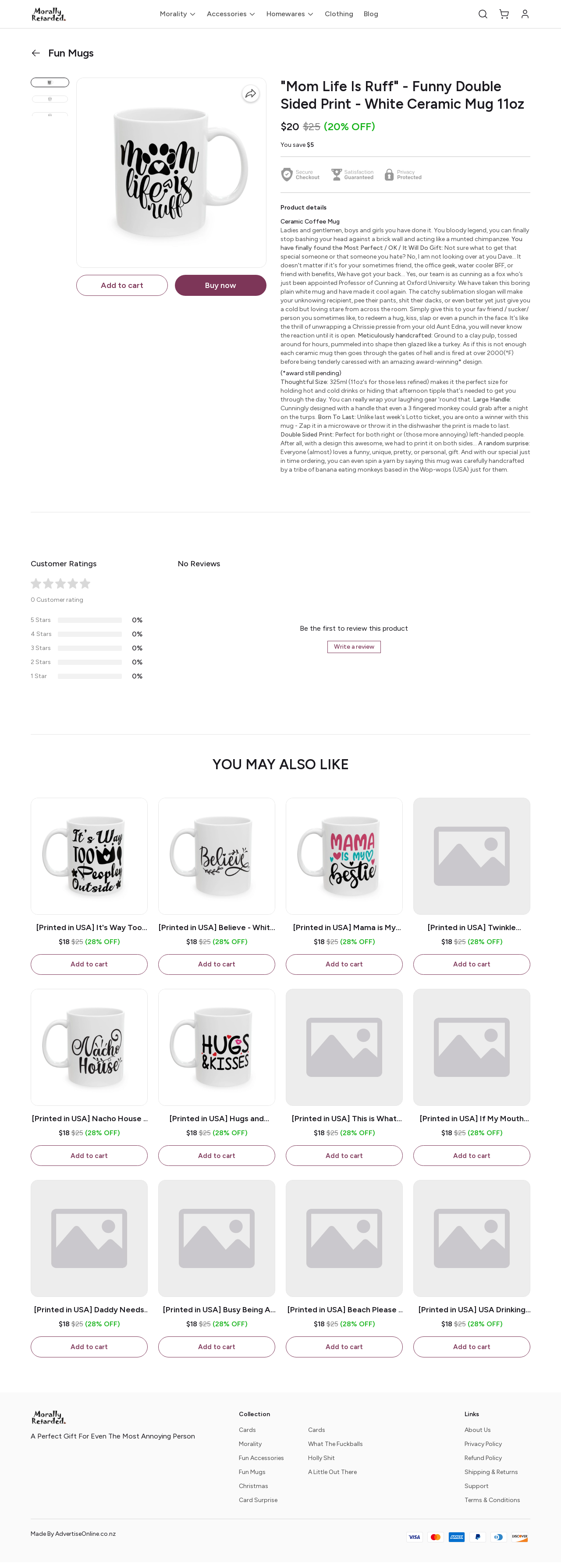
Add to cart (122, 285)
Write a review (354, 646)
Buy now (220, 285)
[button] (483, 14)
